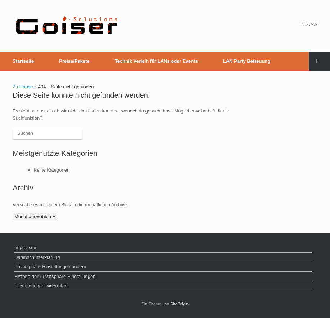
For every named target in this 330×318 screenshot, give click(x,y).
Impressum (25, 247)
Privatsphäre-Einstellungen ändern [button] (50, 266)
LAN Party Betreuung (246, 61)
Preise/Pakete (74, 61)
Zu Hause (23, 86)
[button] (319, 61)
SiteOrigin (179, 304)
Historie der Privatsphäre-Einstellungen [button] (54, 276)
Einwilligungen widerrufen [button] (40, 285)
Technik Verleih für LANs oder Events (156, 61)
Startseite (23, 61)
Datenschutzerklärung (37, 257)
